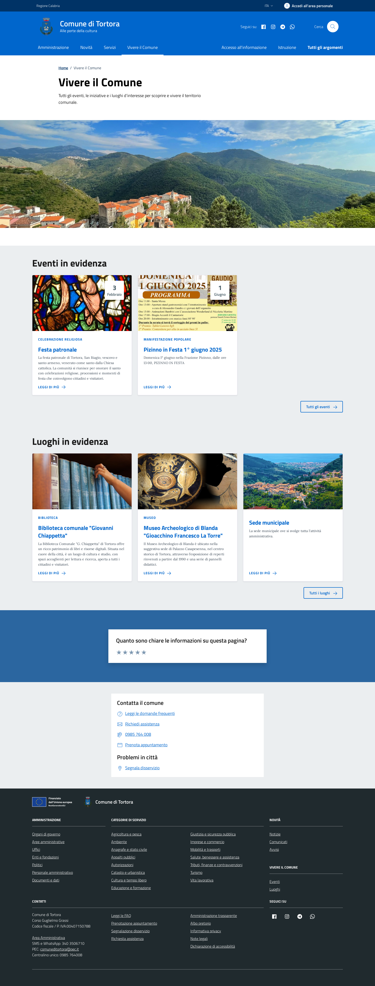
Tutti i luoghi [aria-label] (323, 593)
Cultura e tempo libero (128, 880)
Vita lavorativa (201, 880)
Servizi (110, 47)
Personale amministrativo (52, 872)
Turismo (196, 872)
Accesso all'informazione (244, 47)
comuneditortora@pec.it (59, 949)
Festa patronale (57, 350)
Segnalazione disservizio (130, 931)
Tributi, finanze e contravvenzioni (216, 865)
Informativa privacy (205, 931)
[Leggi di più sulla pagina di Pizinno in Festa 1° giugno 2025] (157, 387)
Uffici (36, 849)
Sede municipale (269, 523)
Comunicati (278, 842)
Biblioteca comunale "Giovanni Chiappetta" (75, 531)
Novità (86, 47)
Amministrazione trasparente (213, 915)
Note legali (199, 938)
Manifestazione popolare (167, 339)
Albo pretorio (200, 923)
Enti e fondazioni (45, 857)
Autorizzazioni (122, 865)
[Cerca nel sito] (333, 26)
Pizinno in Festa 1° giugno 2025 (183, 350)
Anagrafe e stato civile (129, 849)
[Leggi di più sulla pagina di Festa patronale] (51, 387)
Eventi (275, 881)
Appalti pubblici (123, 857)
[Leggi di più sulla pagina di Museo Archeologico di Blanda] (157, 573)
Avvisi (274, 849)
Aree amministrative (48, 842)
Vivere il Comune (142, 47)
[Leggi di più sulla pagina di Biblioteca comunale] (51, 573)
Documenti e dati (45, 880)
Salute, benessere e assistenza (214, 857)
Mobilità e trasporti (205, 849)
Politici (37, 865)
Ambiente (119, 842)
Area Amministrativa (48, 937)
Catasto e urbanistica (128, 872)
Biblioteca (48, 517)
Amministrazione (53, 47)
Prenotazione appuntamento (134, 923)
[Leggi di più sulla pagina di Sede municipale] (262, 573)
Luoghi (275, 889)
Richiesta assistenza (127, 938)
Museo (150, 517)
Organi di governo (46, 834)
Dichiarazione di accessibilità (212, 946)
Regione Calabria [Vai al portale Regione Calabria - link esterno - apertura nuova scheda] (48, 5)
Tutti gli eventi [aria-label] (321, 407)
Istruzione (287, 47)
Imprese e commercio (207, 842)
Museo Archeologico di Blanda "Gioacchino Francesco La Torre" (183, 531)
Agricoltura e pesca (126, 834)
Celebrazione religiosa (60, 339)
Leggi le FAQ (121, 915)
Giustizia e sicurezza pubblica (213, 834)
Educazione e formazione (131, 888)
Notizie (275, 834)
